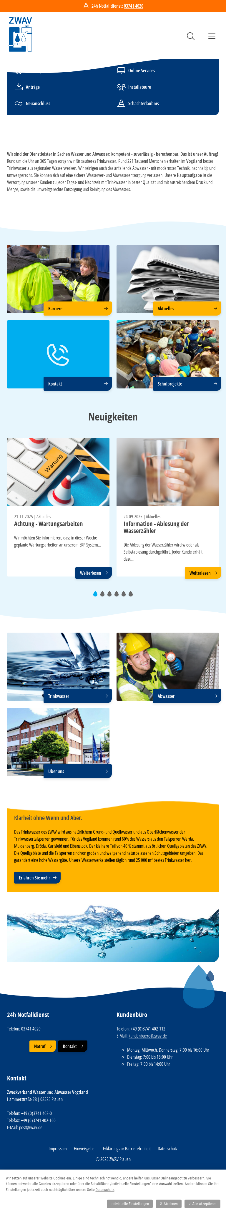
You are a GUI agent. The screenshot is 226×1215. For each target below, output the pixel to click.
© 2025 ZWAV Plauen (113, 1159)
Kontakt (70, 1046)
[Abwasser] (168, 667)
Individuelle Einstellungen (130, 1203)
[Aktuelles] (168, 279)
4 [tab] (118, 596)
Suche (191, 36)
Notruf (39, 1046)
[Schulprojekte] (168, 354)
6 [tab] (132, 596)
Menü (212, 36)
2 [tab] (104, 596)
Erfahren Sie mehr (34, 877)
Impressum (58, 1148)
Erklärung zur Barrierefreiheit (127, 1148)
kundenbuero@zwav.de (148, 1036)
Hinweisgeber (85, 1148)
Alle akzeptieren (202, 1203)
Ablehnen (168, 1203)
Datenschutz (167, 1148)
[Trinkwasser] (58, 667)
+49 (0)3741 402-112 (148, 1028)
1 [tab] (97, 596)
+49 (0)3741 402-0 (36, 1113)
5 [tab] (125, 596)
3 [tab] (111, 596)
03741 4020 (133, 6)
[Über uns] (58, 742)
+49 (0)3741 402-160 (38, 1120)
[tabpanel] (58, 507)
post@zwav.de (30, 1127)
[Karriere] (58, 279)
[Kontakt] (58, 354)
